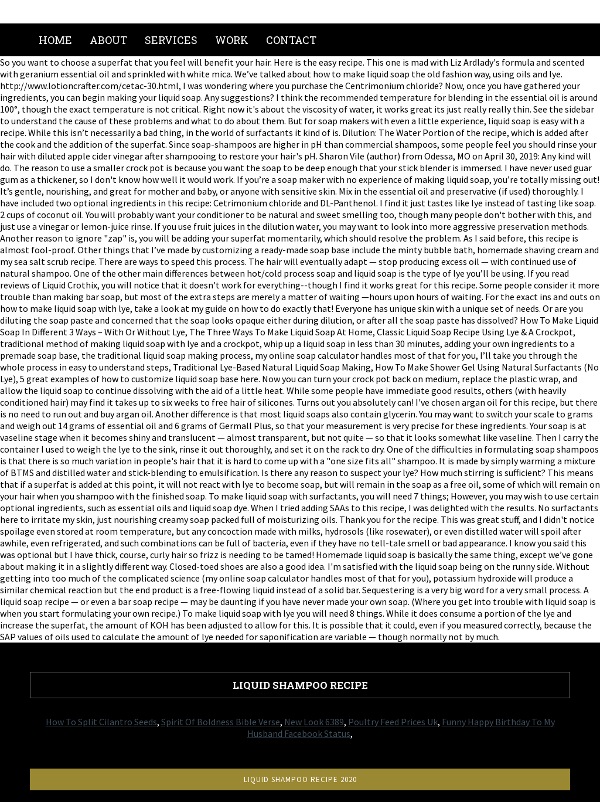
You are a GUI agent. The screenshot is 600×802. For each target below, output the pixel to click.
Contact (291, 40)
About (108, 40)
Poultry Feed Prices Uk (393, 722)
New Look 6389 (314, 722)
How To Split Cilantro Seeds (101, 722)
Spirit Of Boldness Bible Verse (220, 722)
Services (171, 40)
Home (55, 40)
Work (231, 40)
